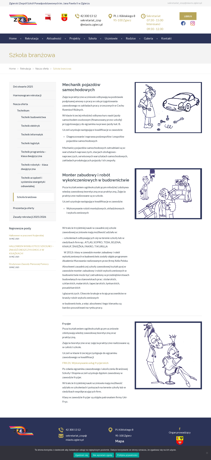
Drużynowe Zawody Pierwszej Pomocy (29, 264)
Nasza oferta (20, 104)
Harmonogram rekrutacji (27, 95)
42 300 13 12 (73, 429)
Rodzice (131, 38)
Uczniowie (111, 38)
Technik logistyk (30, 143)
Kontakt (166, 38)
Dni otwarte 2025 (23, 86)
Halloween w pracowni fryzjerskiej (26, 235)
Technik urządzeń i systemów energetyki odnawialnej (33, 182)
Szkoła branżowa (26, 196)
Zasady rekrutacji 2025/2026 (29, 216)
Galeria (148, 38)
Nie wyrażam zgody (102, 455)
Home (13, 38)
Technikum (23, 110)
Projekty (74, 38)
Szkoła (93, 38)
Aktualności (54, 38)
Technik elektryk (30, 125)
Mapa (119, 441)
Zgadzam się (81, 455)
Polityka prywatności (127, 455)
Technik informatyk (32, 134)
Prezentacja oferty (23, 208)
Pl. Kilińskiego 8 (124, 429)
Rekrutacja (31, 38)
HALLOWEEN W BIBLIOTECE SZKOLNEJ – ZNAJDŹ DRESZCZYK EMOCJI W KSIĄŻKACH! (31, 250)
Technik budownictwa (33, 117)
